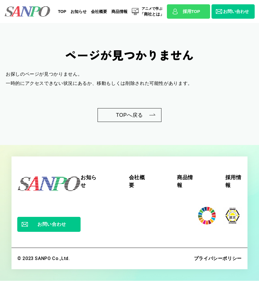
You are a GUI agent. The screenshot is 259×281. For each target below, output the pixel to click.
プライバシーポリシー (218, 258)
